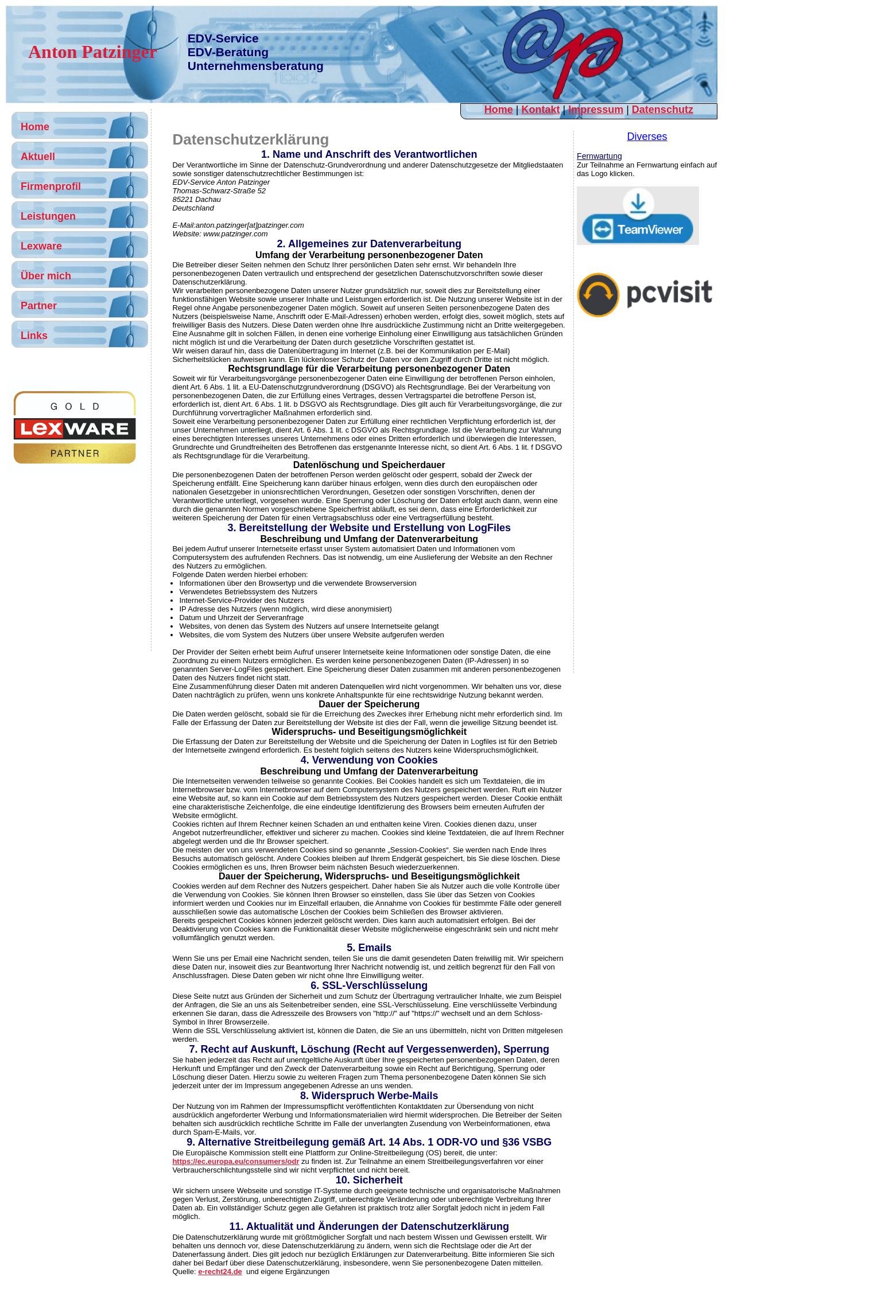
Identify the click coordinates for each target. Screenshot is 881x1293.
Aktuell (38, 156)
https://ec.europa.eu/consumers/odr (235, 1161)
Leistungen (48, 216)
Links (34, 335)
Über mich (46, 276)
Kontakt (540, 109)
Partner (39, 305)
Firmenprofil (51, 186)
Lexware (41, 246)
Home (498, 109)
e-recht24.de (220, 1271)
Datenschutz (662, 109)
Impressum (595, 109)
